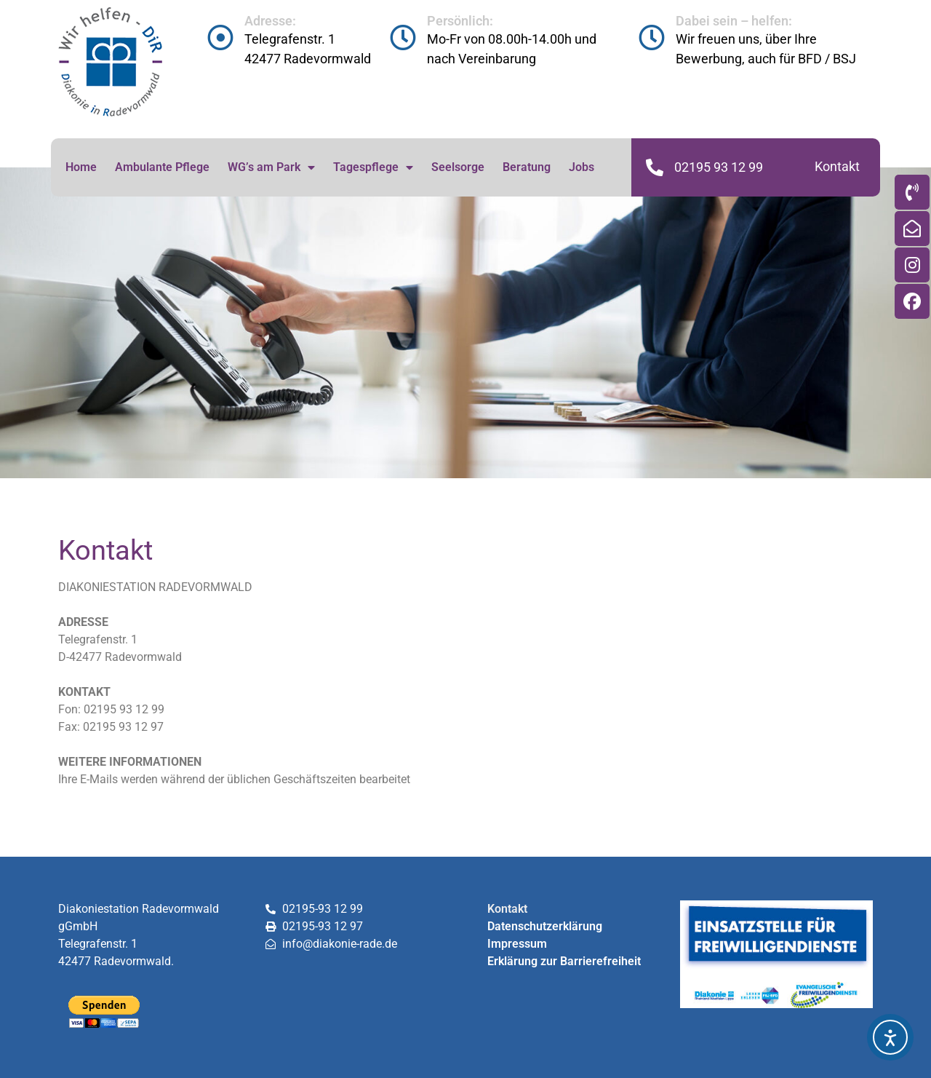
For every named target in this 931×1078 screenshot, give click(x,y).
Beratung (527, 167)
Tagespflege (373, 167)
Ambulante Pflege (162, 167)
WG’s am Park (271, 167)
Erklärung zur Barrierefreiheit (564, 961)
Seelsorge (457, 167)
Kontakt (837, 166)
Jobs (581, 167)
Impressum (517, 944)
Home (81, 167)
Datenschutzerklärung (544, 926)
